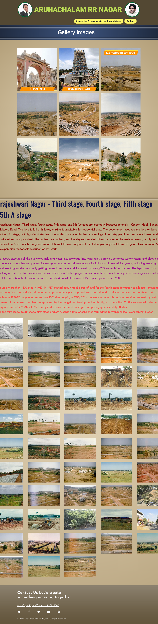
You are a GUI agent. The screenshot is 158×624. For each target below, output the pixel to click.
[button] (37, 69)
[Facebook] (29, 612)
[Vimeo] (39, 612)
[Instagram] (58, 612)
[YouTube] (48, 612)
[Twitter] (19, 612)
